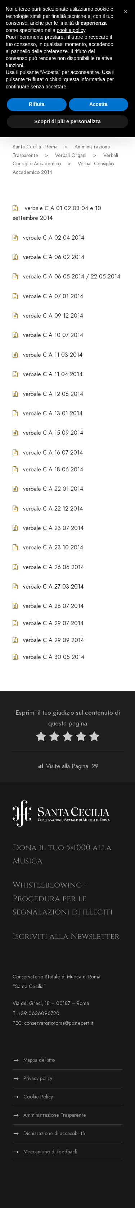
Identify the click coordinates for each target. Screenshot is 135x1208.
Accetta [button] (98, 104)
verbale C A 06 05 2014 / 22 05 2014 (71, 277)
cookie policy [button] (71, 30)
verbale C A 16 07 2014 (53, 453)
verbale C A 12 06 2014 (53, 394)
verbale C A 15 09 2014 (53, 433)
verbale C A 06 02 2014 (53, 257)
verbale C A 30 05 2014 (53, 657)
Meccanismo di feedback (50, 1151)
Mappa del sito (39, 1060)
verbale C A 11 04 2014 (52, 374)
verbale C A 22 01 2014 (53, 489)
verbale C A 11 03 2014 (52, 355)
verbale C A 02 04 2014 (53, 238)
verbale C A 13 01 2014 (52, 414)
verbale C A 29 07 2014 (53, 623)
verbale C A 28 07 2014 (53, 606)
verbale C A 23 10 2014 (53, 548)
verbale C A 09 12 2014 (53, 316)
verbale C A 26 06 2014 (53, 567)
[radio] (41, 737)
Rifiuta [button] (37, 104)
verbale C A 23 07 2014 (53, 528)
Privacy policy (37, 1078)
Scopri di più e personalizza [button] (67, 121)
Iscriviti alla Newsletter (66, 936)
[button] (125, 11)
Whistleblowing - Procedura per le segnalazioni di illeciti (63, 898)
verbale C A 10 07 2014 (53, 335)
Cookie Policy (38, 1096)
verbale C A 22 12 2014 (53, 509)
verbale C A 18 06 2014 (53, 470)
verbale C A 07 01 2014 (53, 296)
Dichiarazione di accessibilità (54, 1133)
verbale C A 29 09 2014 (53, 640)
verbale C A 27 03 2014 (53, 587)
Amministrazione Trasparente (54, 1115)
